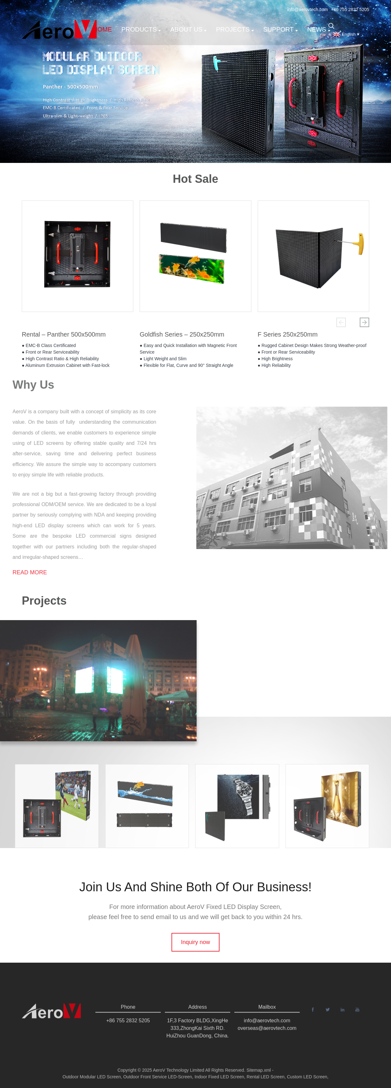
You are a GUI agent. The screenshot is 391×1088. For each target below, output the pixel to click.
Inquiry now (195, 962)
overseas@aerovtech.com (267, 1039)
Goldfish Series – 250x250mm (182, 336)
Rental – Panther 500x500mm (64, 336)
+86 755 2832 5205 (350, 9)
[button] (341, 322)
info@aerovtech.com (307, 9)
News (318, 29)
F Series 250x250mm (288, 336)
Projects (235, 29)
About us (188, 29)
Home (102, 29)
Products (141, 29)
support (280, 29)
